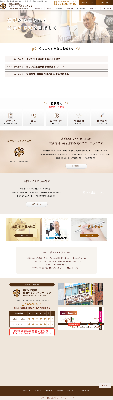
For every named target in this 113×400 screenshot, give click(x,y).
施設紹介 (59, 391)
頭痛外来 (70, 8)
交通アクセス (106, 8)
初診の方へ (39, 8)
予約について (94, 8)
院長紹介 (49, 8)
